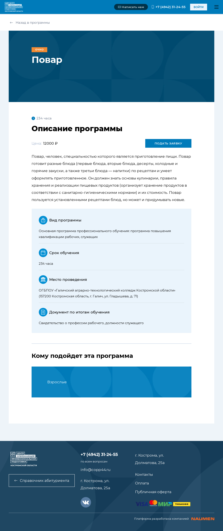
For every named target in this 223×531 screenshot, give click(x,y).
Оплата (142, 483)
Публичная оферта (153, 492)
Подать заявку (168, 143)
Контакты (144, 474)
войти (199, 7)
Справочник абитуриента (41, 480)
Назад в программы (30, 22)
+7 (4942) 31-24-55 (168, 7)
